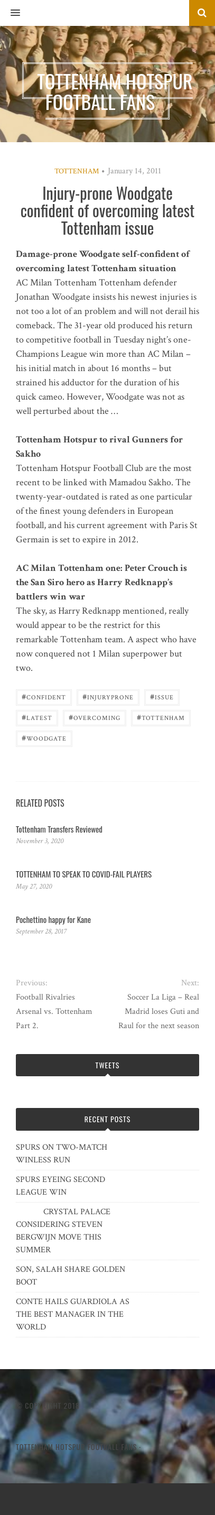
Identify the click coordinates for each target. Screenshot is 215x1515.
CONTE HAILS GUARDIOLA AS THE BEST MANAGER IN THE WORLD (72, 1314)
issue (162, 696)
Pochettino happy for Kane (53, 919)
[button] (10, 13)
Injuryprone (108, 696)
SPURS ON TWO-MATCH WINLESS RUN (61, 1154)
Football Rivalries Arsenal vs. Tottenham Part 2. (54, 1011)
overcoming (94, 717)
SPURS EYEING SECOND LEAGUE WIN (60, 1186)
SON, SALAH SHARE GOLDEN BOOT (70, 1276)
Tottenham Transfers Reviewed (59, 829)
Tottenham (76, 171)
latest (37, 717)
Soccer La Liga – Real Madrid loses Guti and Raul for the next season (158, 1011)
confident (44, 696)
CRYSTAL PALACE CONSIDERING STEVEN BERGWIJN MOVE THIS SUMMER (63, 1230)
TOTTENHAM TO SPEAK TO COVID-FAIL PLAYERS (84, 874)
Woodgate (44, 738)
